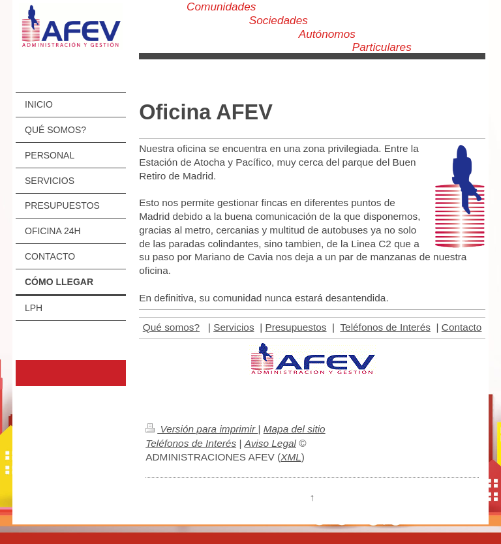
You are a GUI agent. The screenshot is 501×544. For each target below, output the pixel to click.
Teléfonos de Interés (385, 327)
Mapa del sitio (295, 428)
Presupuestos (295, 327)
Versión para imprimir (201, 428)
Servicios (233, 327)
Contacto (462, 327)
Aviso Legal (270, 443)
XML (291, 456)
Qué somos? (171, 327)
